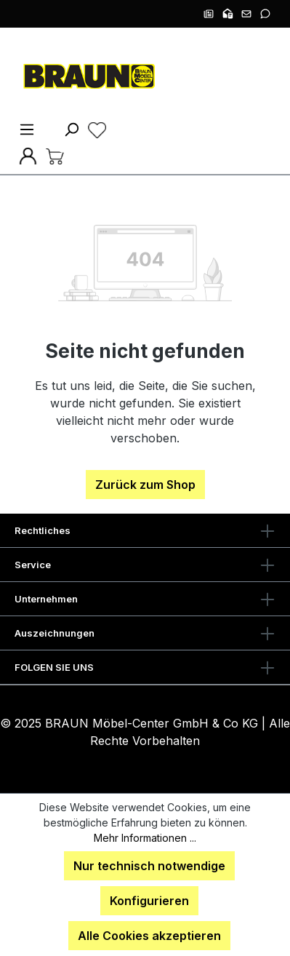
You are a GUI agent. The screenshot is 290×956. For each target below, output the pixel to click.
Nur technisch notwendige (149, 866)
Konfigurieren (149, 900)
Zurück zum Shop (145, 484)
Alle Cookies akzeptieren (149, 935)
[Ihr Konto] (28, 155)
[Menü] (27, 129)
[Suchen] (71, 129)
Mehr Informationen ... (145, 838)
